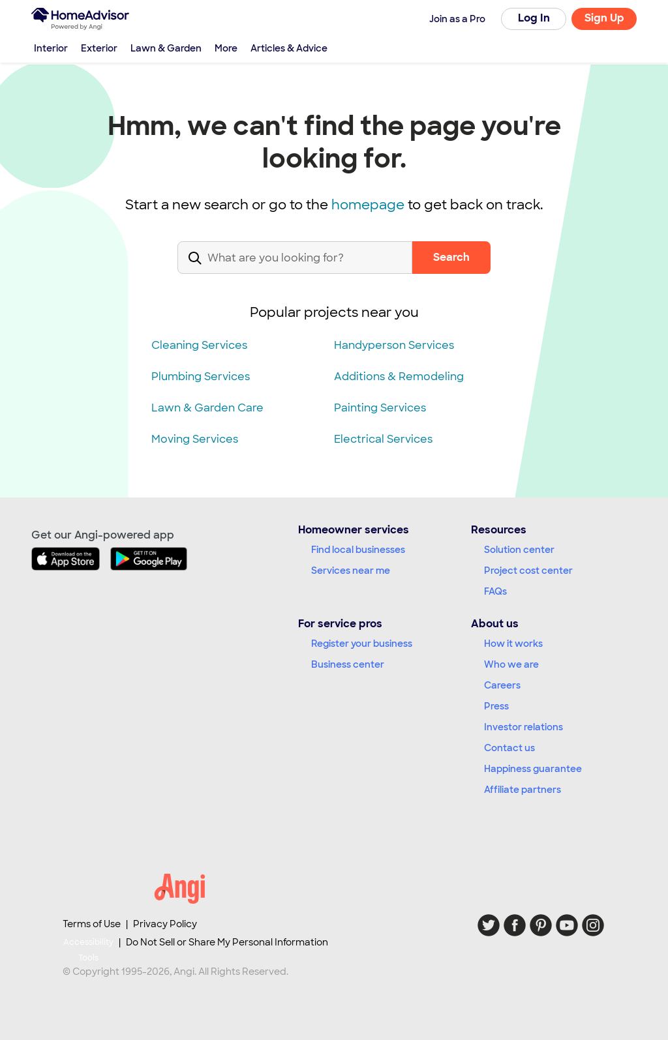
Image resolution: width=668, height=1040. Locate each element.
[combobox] (294, 268)
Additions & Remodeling (399, 376)
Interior (51, 48)
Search (451, 257)
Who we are (511, 664)
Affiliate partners (522, 789)
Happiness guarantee (533, 769)
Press (496, 706)
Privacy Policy (165, 924)
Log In (534, 18)
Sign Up (604, 18)
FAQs (495, 591)
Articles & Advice (288, 48)
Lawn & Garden (166, 48)
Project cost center (528, 570)
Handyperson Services (394, 345)
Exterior (99, 48)
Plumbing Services (200, 376)
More (226, 48)
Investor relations (523, 727)
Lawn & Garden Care (207, 408)
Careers (502, 685)
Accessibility (88, 950)
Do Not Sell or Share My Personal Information (227, 942)
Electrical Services (383, 439)
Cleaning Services (199, 345)
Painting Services (380, 408)
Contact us (509, 748)
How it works (513, 643)
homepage (367, 204)
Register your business (361, 643)
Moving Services (194, 439)
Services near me (350, 570)
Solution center (519, 550)
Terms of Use (92, 924)
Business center (347, 664)
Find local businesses (358, 550)
